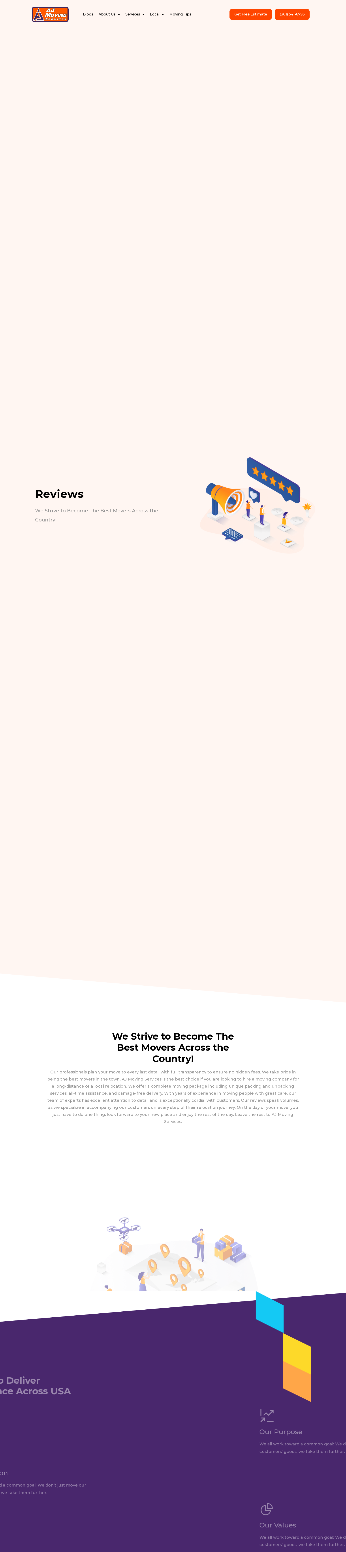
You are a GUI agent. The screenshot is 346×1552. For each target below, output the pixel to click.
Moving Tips (180, 14)
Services (135, 14)
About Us (109, 14)
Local (157, 14)
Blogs (88, 14)
